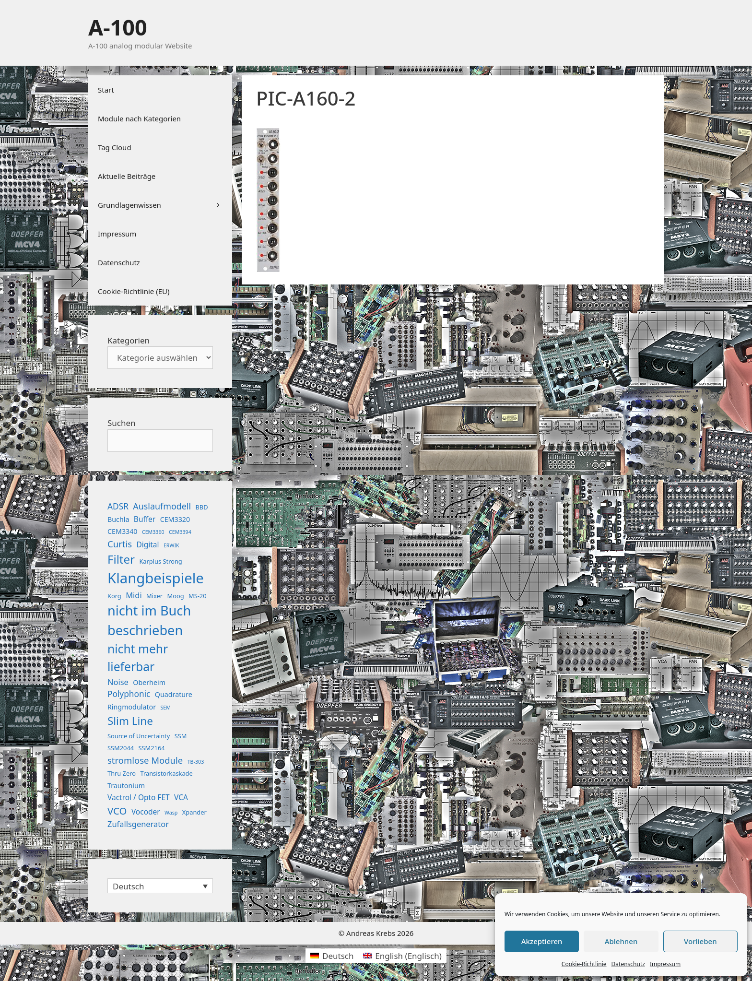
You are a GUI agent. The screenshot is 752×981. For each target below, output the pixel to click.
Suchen (121, 422)
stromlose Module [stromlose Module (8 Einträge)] (145, 760)
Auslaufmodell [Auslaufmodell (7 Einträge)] (162, 506)
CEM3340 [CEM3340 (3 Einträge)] (122, 531)
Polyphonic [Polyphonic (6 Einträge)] (128, 693)
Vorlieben (700, 941)
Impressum (665, 964)
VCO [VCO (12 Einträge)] (117, 810)
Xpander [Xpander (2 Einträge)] (194, 812)
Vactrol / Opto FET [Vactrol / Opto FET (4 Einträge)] (138, 797)
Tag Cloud (114, 147)
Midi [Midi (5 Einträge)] (134, 595)
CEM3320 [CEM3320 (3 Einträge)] (175, 519)
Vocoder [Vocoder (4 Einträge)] (145, 811)
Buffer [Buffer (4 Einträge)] (144, 519)
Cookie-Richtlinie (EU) (133, 291)
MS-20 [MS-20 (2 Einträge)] (197, 595)
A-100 (117, 27)
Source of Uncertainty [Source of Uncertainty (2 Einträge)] (138, 736)
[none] (160, 885)
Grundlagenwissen (165, 204)
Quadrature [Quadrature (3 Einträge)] (173, 694)
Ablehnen (621, 941)
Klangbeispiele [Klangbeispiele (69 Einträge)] (155, 578)
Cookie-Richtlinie (584, 964)
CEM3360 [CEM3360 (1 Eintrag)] (153, 532)
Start (106, 90)
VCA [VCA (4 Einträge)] (181, 797)
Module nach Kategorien (139, 118)
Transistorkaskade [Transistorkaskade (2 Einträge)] (166, 773)
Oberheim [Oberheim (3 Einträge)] (149, 682)
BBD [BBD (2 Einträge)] (201, 507)
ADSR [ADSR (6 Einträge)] (118, 506)
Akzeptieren (542, 941)
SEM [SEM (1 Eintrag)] (165, 707)
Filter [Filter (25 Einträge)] (121, 559)
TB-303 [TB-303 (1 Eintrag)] (196, 761)
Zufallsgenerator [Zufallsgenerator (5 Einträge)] (138, 823)
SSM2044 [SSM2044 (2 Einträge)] (120, 748)
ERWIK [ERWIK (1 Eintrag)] (171, 545)
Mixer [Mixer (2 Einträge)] (154, 595)
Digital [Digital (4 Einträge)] (147, 544)
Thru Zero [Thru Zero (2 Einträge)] (121, 773)
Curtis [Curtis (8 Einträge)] (119, 544)
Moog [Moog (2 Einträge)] (175, 595)
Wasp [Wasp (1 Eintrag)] (170, 812)
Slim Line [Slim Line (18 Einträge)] (130, 720)
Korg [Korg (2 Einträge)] (114, 595)
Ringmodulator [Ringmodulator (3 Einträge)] (131, 706)
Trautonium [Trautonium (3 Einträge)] (126, 785)
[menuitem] (160, 885)
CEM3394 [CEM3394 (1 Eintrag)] (180, 532)
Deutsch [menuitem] (128, 886)
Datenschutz (628, 964)
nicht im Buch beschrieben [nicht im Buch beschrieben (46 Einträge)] (149, 620)
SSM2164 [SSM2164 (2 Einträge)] (152, 748)
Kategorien (128, 340)
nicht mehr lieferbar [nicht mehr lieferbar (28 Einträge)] (137, 657)
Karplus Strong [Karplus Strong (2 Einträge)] (160, 561)
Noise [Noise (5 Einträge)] (118, 681)
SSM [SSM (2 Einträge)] (181, 736)
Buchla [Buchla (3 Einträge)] (118, 519)
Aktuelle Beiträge (126, 176)
